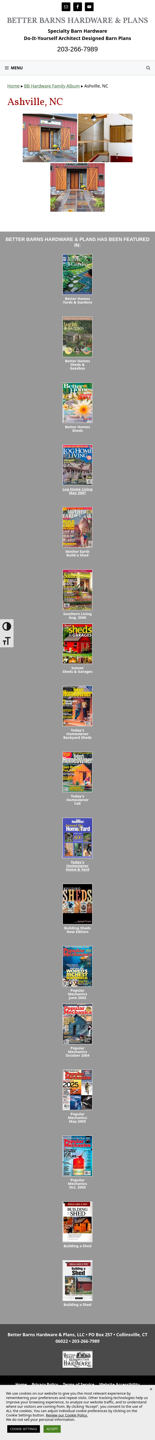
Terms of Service (78, 1384)
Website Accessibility (119, 1384)
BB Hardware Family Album (52, 86)
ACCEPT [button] (52, 1429)
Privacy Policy (45, 1384)
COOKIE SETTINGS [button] (23, 1429)
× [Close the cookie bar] (151, 1389)
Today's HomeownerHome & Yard (77, 866)
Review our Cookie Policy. (67, 1415)
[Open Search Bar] (148, 68)
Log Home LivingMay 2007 (77, 491)
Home (13, 86)
